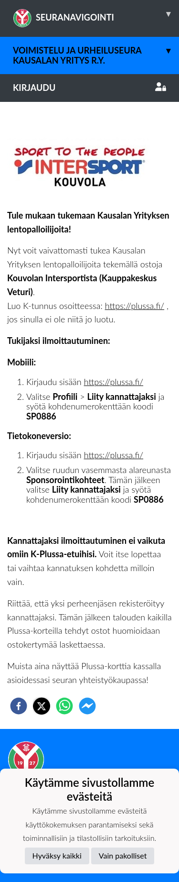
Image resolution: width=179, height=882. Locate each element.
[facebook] (18, 706)
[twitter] (41, 706)
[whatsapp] (64, 706)
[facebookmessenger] (87, 706)
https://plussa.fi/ (134, 305)
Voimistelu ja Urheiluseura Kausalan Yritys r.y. (96, 51)
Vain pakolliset (123, 855)
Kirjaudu (89, 87)
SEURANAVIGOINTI (96, 14)
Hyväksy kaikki (57, 855)
